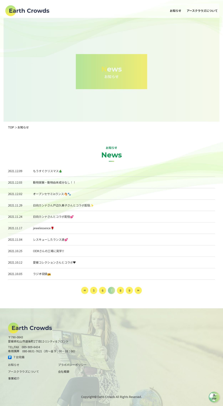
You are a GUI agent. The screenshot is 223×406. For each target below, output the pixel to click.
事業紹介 (13, 378)
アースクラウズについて (23, 371)
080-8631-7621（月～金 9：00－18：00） (49, 351)
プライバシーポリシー (72, 365)
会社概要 (63, 371)
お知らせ (13, 365)
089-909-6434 (31, 347)
